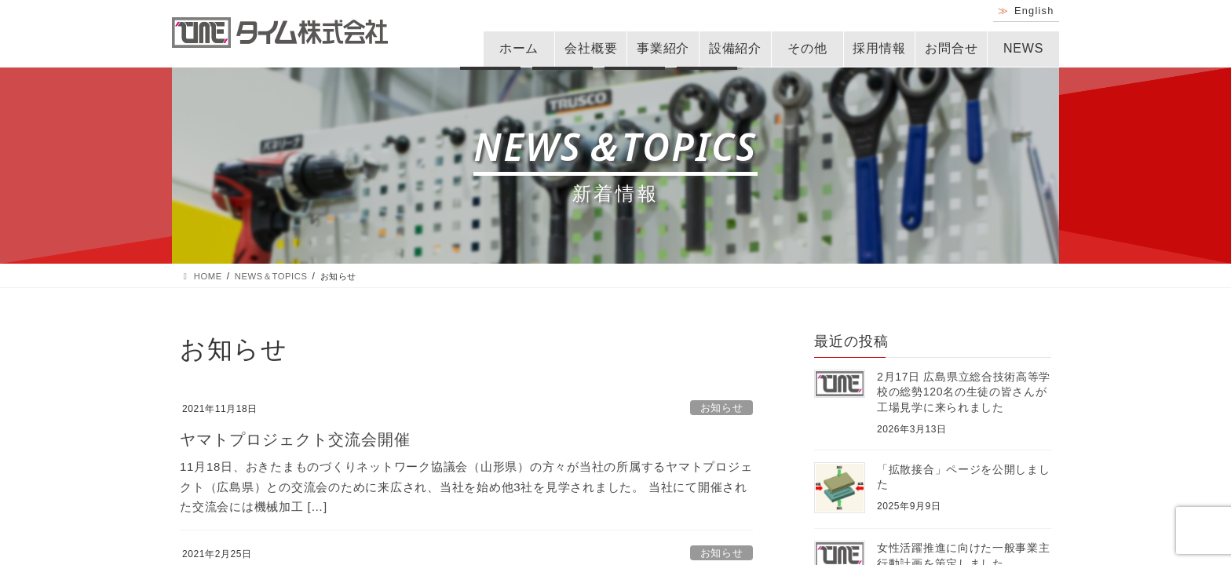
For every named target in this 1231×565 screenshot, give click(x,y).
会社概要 (590, 48)
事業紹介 (663, 48)
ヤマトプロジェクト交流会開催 (295, 439)
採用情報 (879, 48)
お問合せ (951, 48)
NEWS (1023, 48)
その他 (807, 48)
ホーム (519, 48)
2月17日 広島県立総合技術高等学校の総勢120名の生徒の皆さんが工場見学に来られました (963, 392)
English (1034, 10)
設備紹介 (735, 48)
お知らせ (721, 408)
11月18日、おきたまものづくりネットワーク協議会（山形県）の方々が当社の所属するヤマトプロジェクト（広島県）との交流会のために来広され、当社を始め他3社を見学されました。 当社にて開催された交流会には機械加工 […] (466, 486)
